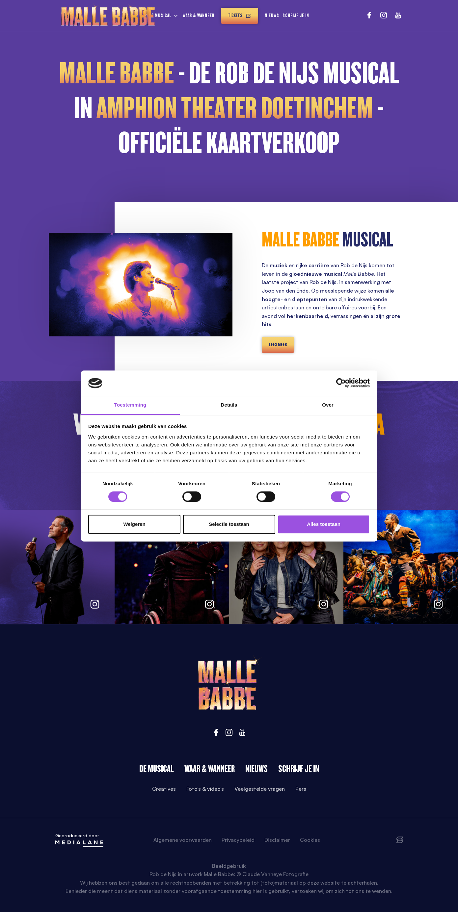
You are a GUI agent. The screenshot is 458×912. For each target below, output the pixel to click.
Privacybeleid (238, 840)
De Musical (156, 768)
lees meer (278, 344)
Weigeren (134, 524)
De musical (160, 15)
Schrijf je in (296, 15)
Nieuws (272, 15)
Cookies (310, 840)
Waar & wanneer (198, 15)
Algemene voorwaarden (182, 840)
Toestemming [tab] (130, 405)
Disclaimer (277, 840)
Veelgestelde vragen (259, 788)
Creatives (164, 788)
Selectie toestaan (229, 524)
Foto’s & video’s (205, 788)
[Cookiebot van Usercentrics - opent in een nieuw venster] (341, 383)
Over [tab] (328, 405)
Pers (300, 788)
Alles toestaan (323, 524)
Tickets (239, 15)
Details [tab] (229, 405)
